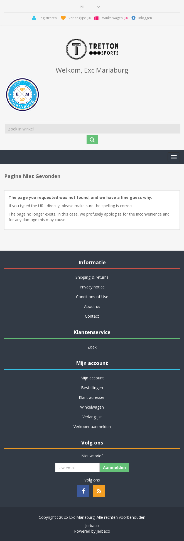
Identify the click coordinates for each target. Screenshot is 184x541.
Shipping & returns (92, 277)
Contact (92, 316)
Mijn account (92, 378)
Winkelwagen (92, 407)
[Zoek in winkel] (92, 129)
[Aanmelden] (77, 467)
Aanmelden (114, 467)
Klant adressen (92, 397)
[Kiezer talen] (90, 7)
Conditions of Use (92, 296)
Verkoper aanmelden (92, 426)
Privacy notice (92, 287)
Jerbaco (92, 525)
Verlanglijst (92, 416)
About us (92, 306)
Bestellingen (92, 387)
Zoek (92, 347)
